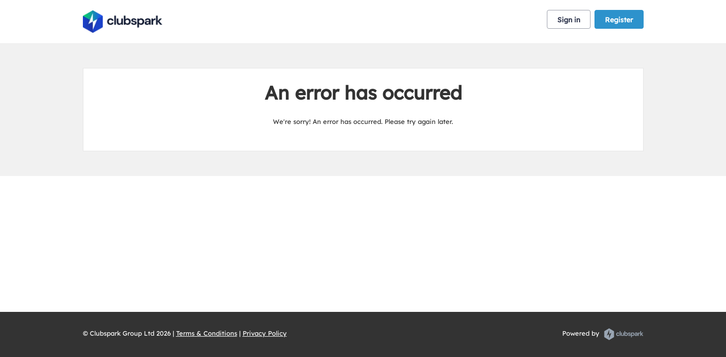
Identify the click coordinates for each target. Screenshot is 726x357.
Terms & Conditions (206, 333)
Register (619, 19)
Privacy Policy (265, 333)
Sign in (568, 19)
